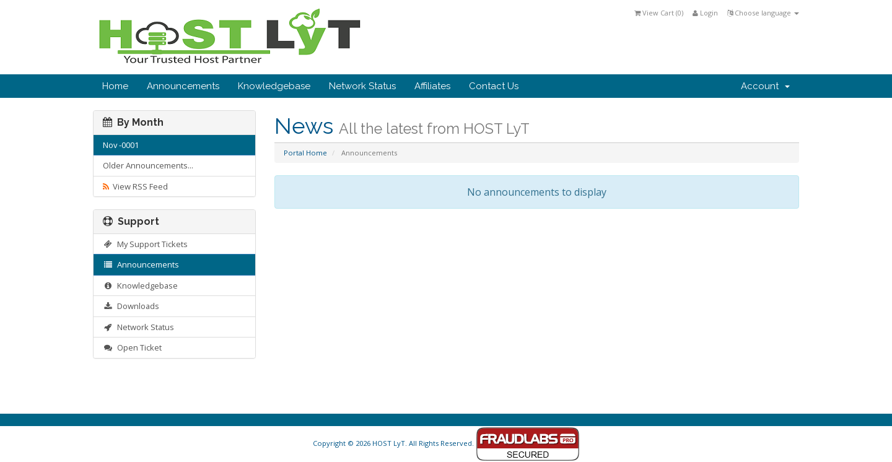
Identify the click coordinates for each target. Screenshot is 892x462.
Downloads (131, 306)
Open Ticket (132, 347)
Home (115, 86)
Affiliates (432, 86)
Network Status (362, 86)
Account (765, 86)
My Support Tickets (145, 244)
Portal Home (305, 152)
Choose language (763, 12)
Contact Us (493, 86)
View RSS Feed (135, 186)
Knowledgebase (274, 86)
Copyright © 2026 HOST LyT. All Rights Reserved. (446, 443)
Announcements (183, 86)
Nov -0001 (121, 144)
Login (705, 12)
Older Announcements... (148, 165)
